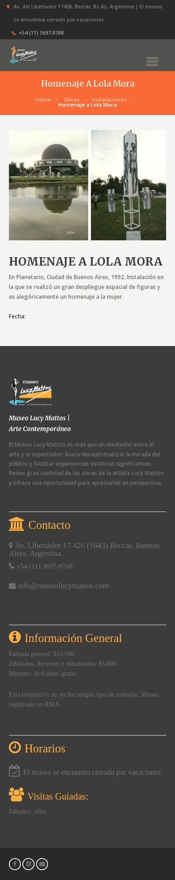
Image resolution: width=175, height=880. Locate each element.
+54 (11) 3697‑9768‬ (41, 32)
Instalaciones (109, 99)
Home (43, 99)
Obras (72, 99)
